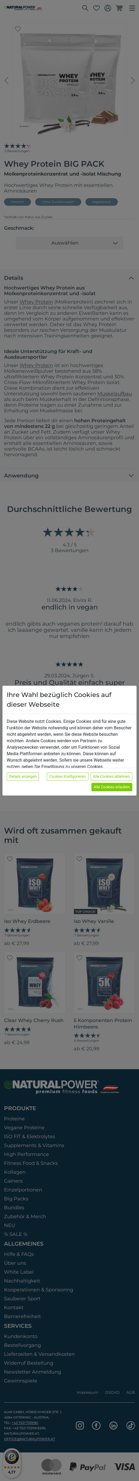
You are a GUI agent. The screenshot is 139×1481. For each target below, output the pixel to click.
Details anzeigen (23, 776)
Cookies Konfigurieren (67, 776)
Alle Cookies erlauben (112, 787)
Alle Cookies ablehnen (111, 776)
